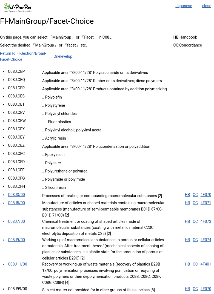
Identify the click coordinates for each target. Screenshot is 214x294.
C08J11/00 (17, 264)
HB (187, 194)
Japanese (183, 6)
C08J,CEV (16, 112)
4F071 (206, 203)
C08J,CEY (16, 137)
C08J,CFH (16, 186)
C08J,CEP (16, 71)
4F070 (206, 194)
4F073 (206, 221)
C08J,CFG (16, 178)
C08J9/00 (16, 240)
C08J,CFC (16, 153)
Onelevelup (62, 56)
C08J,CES (16, 96)
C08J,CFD (16, 162)
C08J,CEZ (16, 145)
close (206, 6)
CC (195, 194)
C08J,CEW (17, 121)
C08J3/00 (16, 194)
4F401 (206, 264)
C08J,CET (16, 104)
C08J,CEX (16, 129)
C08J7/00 (16, 221)
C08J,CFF (16, 170)
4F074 (206, 240)
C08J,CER (16, 88)
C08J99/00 (17, 289)
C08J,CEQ (16, 79)
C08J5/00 (16, 203)
